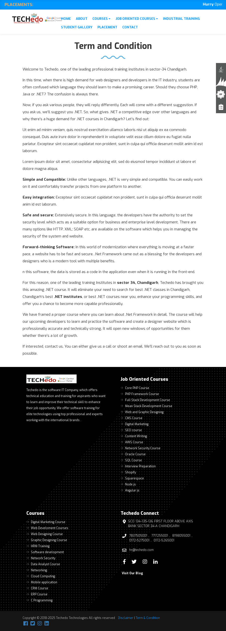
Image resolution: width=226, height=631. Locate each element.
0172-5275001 (139, 540)
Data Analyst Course (45, 564)
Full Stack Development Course (147, 400)
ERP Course (39, 594)
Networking (39, 570)
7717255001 (159, 536)
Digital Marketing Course (48, 522)
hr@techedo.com (141, 550)
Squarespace (134, 478)
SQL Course (133, 460)
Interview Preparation (140, 466)
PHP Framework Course (142, 394)
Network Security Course (142, 448)
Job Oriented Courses (137, 19)
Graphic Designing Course (49, 540)
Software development (47, 552)
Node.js (130, 484)
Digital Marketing (136, 424)
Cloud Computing (43, 576)
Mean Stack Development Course (148, 406)
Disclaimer (125, 618)
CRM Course (39, 588)
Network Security (43, 558)
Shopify (130, 472)
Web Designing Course (47, 534)
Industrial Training (181, 19)
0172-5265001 (164, 540)
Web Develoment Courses (49, 528)
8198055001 (181, 536)
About (81, 19)
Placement (107, 27)
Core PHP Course (137, 388)
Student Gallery (76, 27)
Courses (101, 19)
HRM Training (40, 546)
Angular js (132, 490)
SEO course (133, 430)
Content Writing (136, 436)
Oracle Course (135, 454)
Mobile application (44, 582)
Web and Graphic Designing (144, 412)
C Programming (41, 600)
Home (66, 19)
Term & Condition (148, 618)
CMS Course (133, 418)
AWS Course (134, 442)
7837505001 (138, 536)
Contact (130, 27)
